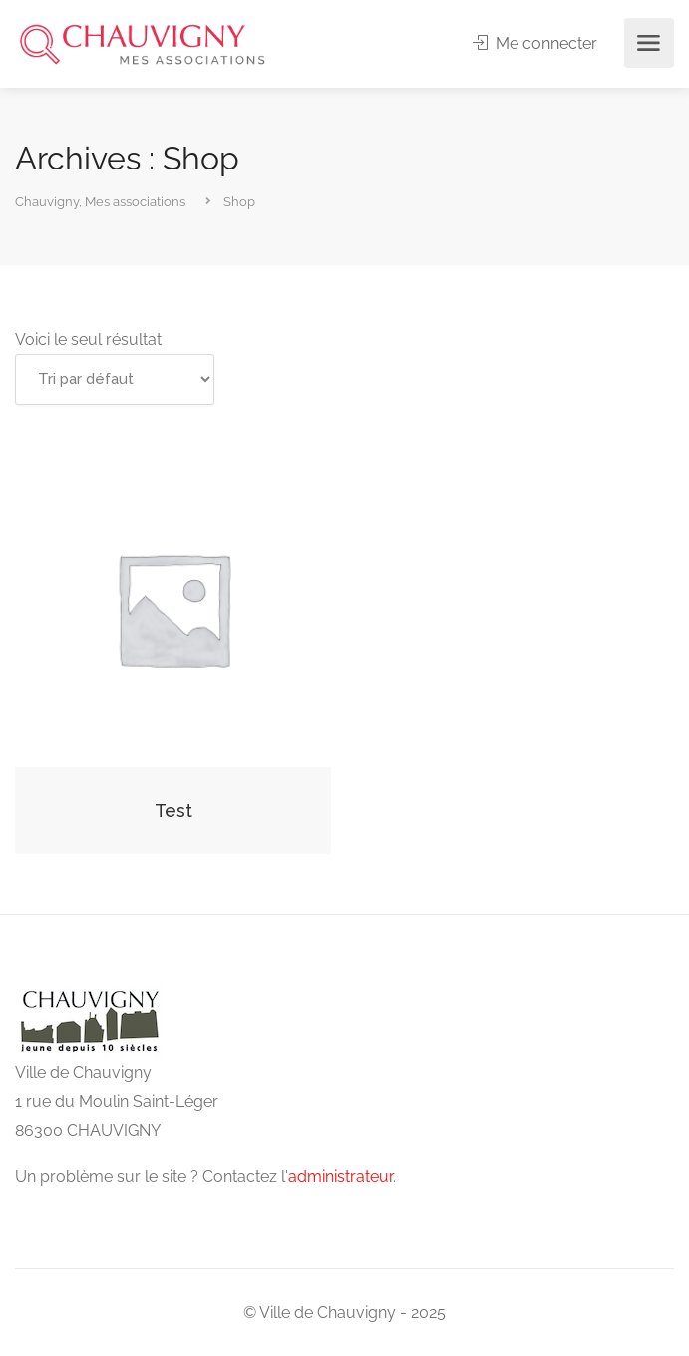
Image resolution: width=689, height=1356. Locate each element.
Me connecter (535, 43)
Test (173, 810)
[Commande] (114, 379)
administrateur (340, 1176)
